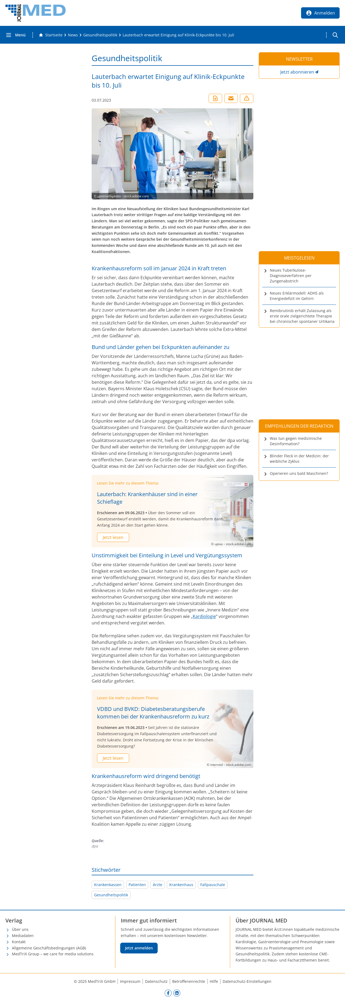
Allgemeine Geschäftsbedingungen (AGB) (49, 947)
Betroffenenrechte (188, 981)
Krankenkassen (108, 884)
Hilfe (214, 981)
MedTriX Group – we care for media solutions (53, 953)
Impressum (130, 981)
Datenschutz (156, 981)
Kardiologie (204, 616)
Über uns (20, 929)
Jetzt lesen (113, 537)
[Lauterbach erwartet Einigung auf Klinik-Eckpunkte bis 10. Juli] (178, 35)
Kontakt (19, 941)
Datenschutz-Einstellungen (247, 981)
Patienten (137, 884)
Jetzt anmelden (139, 947)
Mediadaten (23, 935)
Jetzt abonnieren (297, 72)
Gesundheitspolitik (111, 894)
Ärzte (157, 884)
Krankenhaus (181, 884)
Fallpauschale (212, 884)
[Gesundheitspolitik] (100, 35)
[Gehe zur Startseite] (51, 35)
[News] (73, 35)
